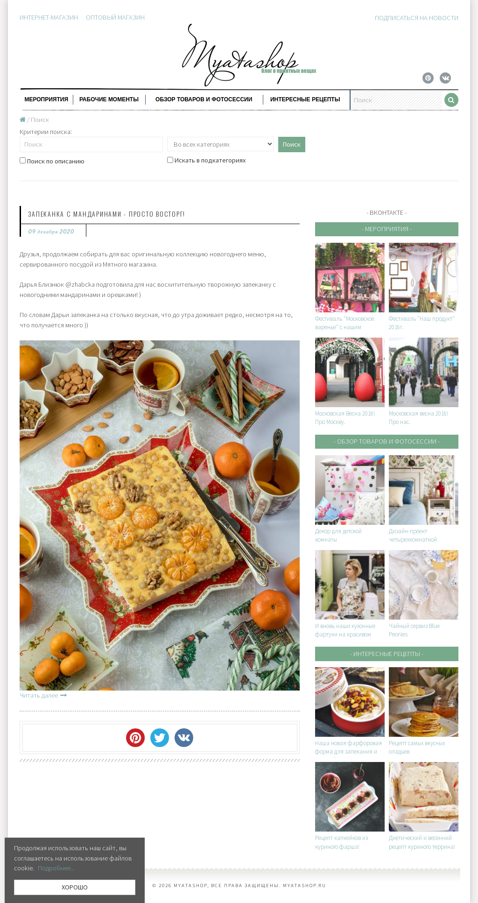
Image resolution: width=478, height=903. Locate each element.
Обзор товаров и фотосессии (203, 99)
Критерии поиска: (46, 131)
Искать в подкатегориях (206, 160)
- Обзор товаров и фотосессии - (387, 441)
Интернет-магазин (49, 17)
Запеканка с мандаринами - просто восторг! (106, 214)
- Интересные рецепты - (386, 653)
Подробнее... (56, 868)
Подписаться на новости (416, 18)
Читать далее (43, 695)
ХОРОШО (75, 887)
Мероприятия (46, 99)
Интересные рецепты (305, 99)
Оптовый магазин (115, 17)
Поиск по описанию (52, 161)
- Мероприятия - (387, 229)
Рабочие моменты (109, 99)
